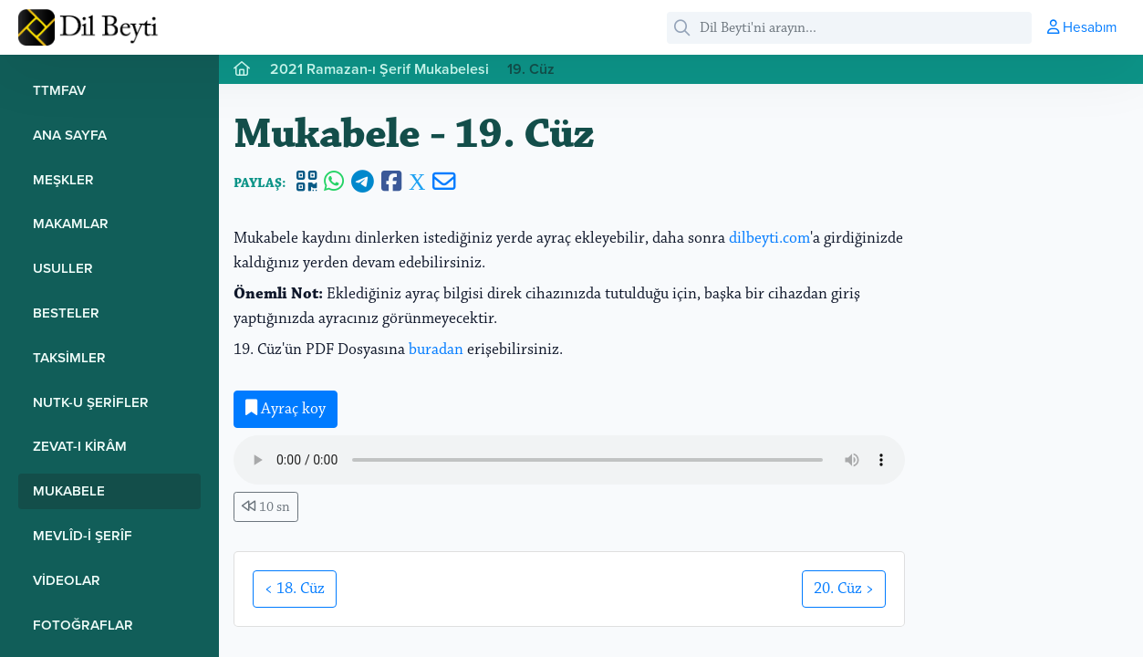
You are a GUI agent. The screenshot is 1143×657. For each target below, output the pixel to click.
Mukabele (69, 490)
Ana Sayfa (70, 134)
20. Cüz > (844, 589)
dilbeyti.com (769, 238)
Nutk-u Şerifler (91, 402)
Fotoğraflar (83, 624)
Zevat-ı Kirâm (80, 445)
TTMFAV (59, 89)
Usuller (63, 267)
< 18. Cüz (295, 589)
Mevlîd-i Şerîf (82, 535)
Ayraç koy (285, 409)
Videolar (66, 579)
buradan (436, 349)
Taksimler (69, 357)
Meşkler (63, 179)
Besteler (66, 312)
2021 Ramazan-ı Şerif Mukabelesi (379, 68)
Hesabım (1082, 26)
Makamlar (71, 223)
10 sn (266, 507)
